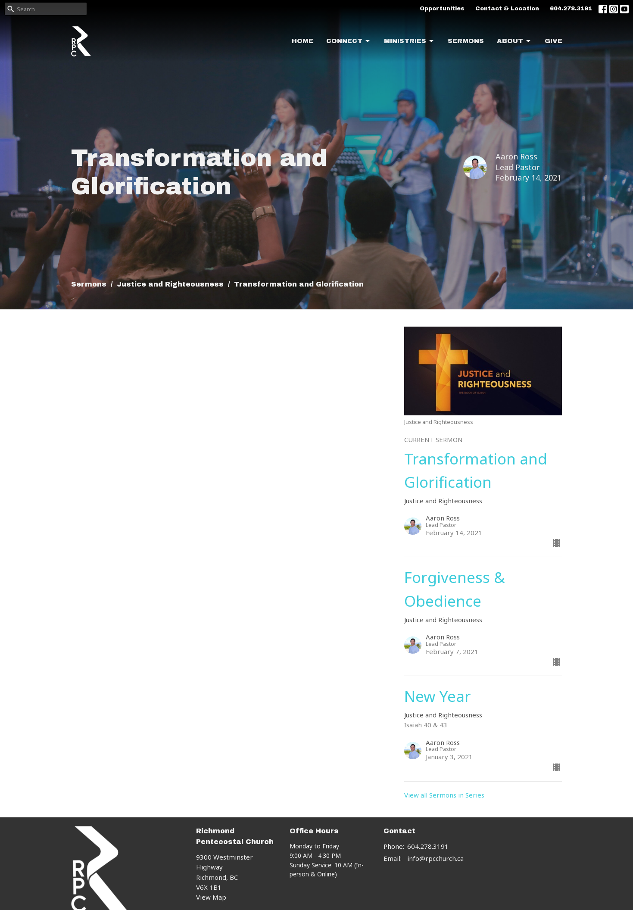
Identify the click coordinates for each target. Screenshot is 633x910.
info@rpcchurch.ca (435, 858)
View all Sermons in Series (444, 795)
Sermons (466, 40)
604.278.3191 (571, 9)
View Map (211, 897)
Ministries (409, 41)
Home (302, 40)
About (514, 41)
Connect (348, 41)
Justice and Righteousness (170, 284)
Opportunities (442, 9)
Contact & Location (507, 9)
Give (553, 40)
